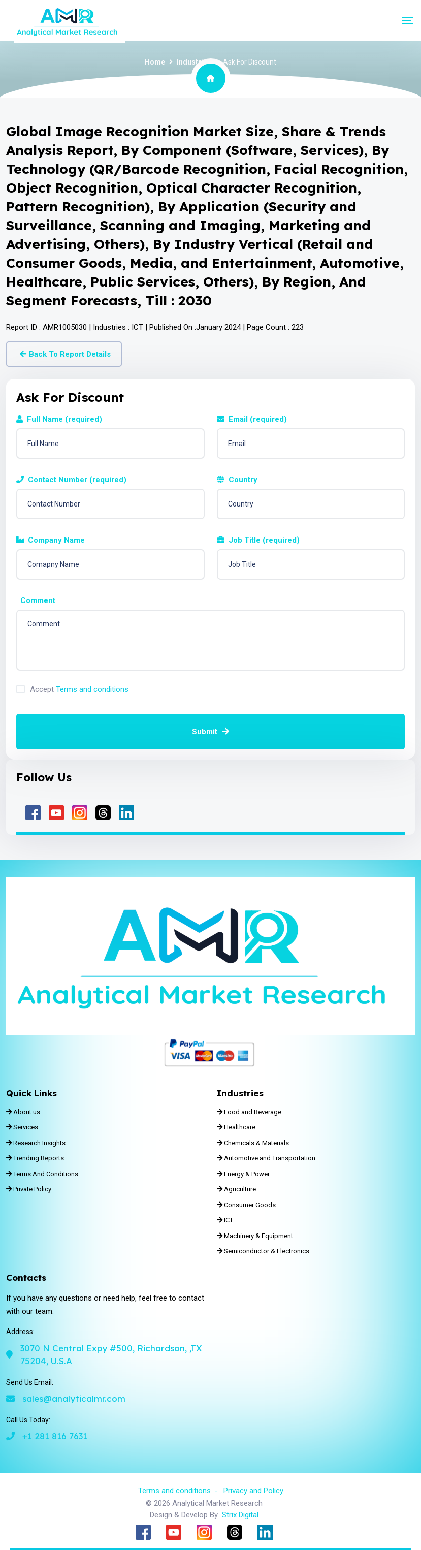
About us (23, 1112)
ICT (225, 1220)
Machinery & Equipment (255, 1236)
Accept (79, 689)
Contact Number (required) (71, 480)
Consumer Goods (246, 1205)
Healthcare (236, 1127)
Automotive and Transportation (266, 1158)
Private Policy (28, 1189)
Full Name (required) (59, 419)
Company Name (50, 540)
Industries (194, 62)
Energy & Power (243, 1174)
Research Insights (36, 1143)
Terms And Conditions (42, 1174)
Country (237, 480)
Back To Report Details (65, 354)
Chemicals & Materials (253, 1143)
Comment (35, 601)
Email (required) (252, 419)
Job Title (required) (258, 540)
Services (22, 1127)
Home (155, 62)
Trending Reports (35, 1158)
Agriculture (236, 1189)
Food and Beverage (249, 1112)
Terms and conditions (92, 689)
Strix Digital (240, 1515)
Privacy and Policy (253, 1490)
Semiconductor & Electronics (263, 1251)
